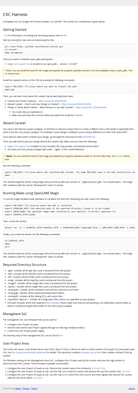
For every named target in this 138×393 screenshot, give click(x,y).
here (60, 335)
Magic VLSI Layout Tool (18, 64)
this (65, 35)
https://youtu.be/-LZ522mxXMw (91, 107)
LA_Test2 (37, 377)
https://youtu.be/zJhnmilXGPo (53, 101)
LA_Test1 (126, 371)
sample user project (92, 352)
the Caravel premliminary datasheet (29, 352)
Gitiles (18, 388)
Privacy (26, 388)
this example (53, 302)
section (119, 156)
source (132, 388)
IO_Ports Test (98, 368)
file (6, 73)
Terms (34, 388)
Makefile (79, 115)
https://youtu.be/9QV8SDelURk (76, 104)
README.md (89, 136)
